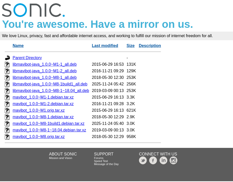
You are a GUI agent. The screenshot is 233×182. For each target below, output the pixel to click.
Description (150, 45)
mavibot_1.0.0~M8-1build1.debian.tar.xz (48, 123)
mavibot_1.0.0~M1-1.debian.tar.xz (43, 97)
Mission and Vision (60, 158)
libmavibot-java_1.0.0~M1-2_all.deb (45, 71)
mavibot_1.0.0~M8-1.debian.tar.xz (43, 117)
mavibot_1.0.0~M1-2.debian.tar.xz (43, 104)
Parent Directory (27, 58)
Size (131, 45)
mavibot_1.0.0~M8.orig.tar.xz (39, 136)
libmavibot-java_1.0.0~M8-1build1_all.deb (50, 84)
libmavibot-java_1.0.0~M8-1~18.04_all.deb (51, 90)
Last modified (105, 45)
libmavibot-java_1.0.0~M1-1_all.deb (45, 64)
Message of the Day (106, 164)
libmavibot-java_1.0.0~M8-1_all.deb (45, 77)
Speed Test (101, 161)
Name (18, 45)
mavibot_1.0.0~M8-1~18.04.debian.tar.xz (49, 130)
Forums (98, 158)
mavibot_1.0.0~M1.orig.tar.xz (39, 110)
